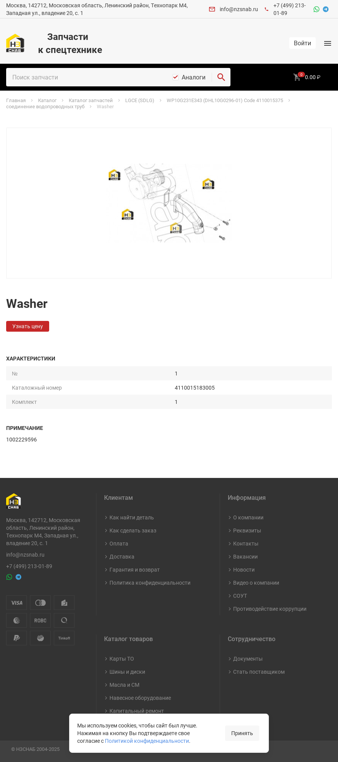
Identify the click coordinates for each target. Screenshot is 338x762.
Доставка (121, 556)
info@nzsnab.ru (239, 9)
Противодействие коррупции (270, 608)
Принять (242, 733)
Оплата (118, 543)
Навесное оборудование (140, 697)
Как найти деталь (131, 517)
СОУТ (240, 595)
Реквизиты (247, 530)
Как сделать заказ (132, 530)
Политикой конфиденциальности (147, 740)
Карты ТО (121, 658)
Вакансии (245, 556)
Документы (248, 658)
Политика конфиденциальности (150, 582)
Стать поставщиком (259, 671)
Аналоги (193, 77)
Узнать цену (27, 326)
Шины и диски (127, 671)
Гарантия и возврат (134, 569)
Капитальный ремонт (136, 710)
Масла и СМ (124, 684)
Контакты (245, 543)
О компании (248, 517)
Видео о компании (256, 582)
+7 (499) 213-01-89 (29, 566)
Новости (244, 569)
